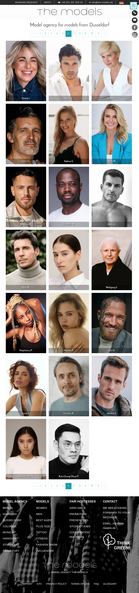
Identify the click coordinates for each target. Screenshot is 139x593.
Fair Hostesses (83, 501)
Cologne (9, 526)
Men (39, 514)
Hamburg (10, 514)
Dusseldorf (12, 520)
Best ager (44, 520)
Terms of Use (80, 584)
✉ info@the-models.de (101, 2)
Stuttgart (11, 544)
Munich (8, 532)
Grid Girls (77, 507)
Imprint (27, 584)
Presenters (79, 520)
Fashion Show (47, 544)
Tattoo (41, 532)
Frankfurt (11, 550)
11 (98, 33)
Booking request (26, 2)
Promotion (78, 514)
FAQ (96, 584)
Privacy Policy (56, 584)
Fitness (42, 538)
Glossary (110, 584)
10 (92, 33)
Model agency (15, 501)
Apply (47, 2)
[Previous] (35, 34)
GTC (39, 584)
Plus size (43, 526)
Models (42, 501)
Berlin (8, 507)
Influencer (45, 550)
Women (41, 507)
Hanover (9, 538)
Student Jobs (80, 526)
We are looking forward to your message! (116, 512)
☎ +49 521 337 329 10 (70, 2)
